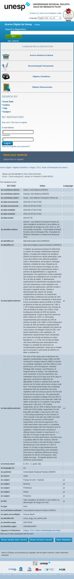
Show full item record (41, 540)
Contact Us (34, 13)
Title (5, 108)
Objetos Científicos (20, 168)
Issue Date (8, 101)
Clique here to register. (13, 159)
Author (6, 105)
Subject (7, 112)
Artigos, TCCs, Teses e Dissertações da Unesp (48, 168)
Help (59, 13)
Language (45, 18)
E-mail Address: (8, 128)
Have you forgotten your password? (16, 146)
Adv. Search (13, 41)
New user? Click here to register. (14, 122)
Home (37, 24)
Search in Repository (15, 29)
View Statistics (63, 540)
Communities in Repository (37, 46)
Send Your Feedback (48, 13)
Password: (6, 135)
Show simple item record (14, 540)
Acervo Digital (5, 168)
